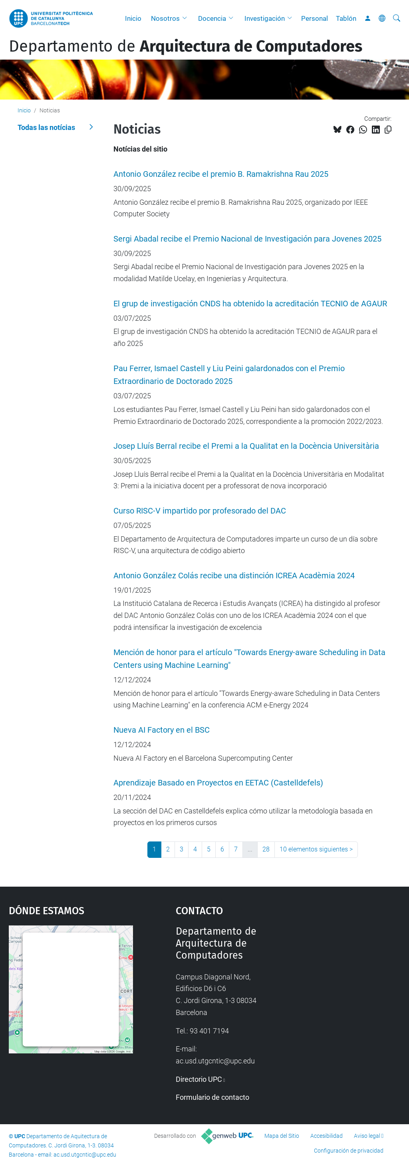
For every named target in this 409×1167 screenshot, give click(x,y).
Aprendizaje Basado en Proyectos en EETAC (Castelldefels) (218, 782)
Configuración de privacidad (348, 1150)
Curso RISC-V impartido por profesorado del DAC (199, 511)
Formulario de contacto (212, 1097)
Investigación (264, 18)
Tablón (346, 18)
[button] (186, 18)
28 (266, 849)
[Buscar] (396, 18)
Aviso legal (367, 1136)
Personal (314, 18)
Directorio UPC (199, 1079)
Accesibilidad (326, 1136)
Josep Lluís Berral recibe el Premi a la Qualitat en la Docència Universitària (246, 446)
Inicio (133, 18)
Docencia (212, 18)
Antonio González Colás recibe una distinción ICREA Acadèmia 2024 (234, 575)
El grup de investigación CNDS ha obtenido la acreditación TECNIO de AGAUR (250, 303)
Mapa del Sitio (281, 1136)
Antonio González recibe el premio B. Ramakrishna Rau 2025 (220, 174)
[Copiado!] (388, 129)
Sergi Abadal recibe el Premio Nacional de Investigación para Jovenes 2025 (247, 239)
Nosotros (165, 18)
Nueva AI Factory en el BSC (161, 730)
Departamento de (185, 46)
